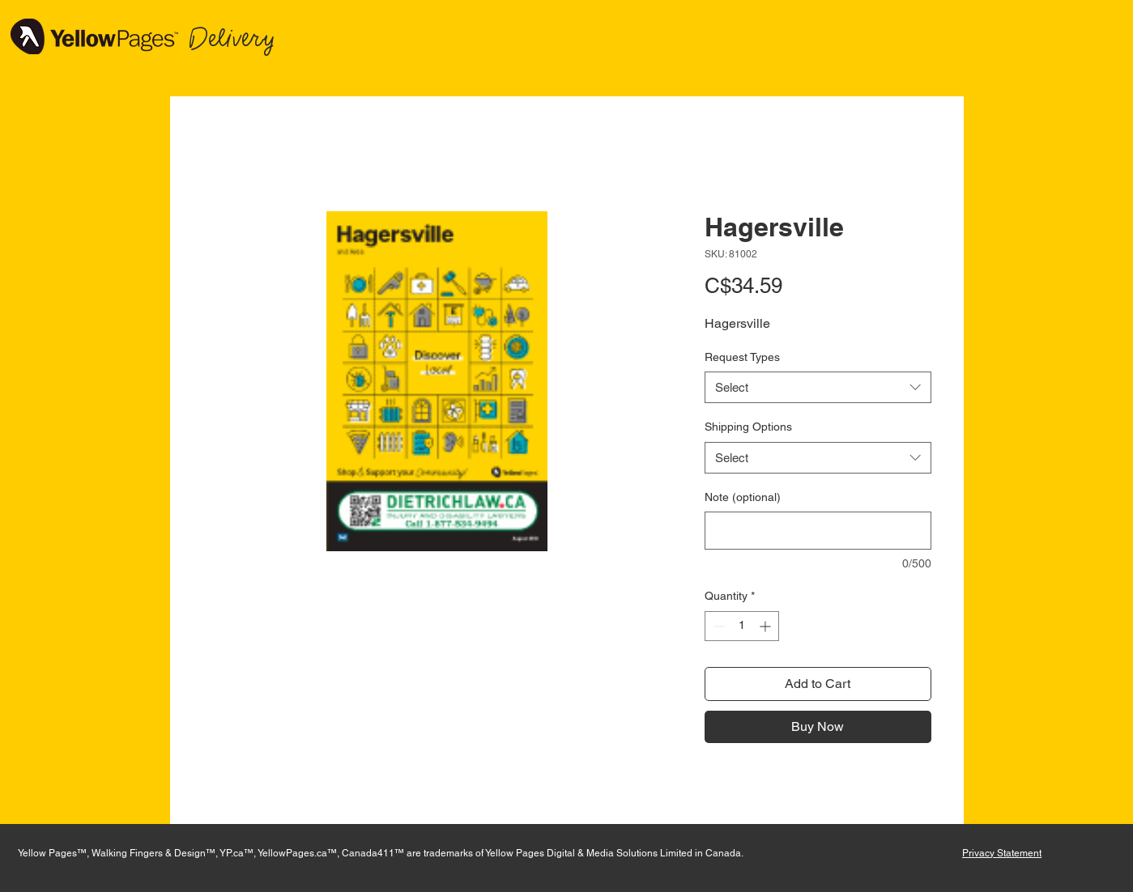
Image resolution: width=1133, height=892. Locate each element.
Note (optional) (743, 497)
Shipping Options (748, 426)
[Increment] (766, 626)
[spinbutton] (741, 626)
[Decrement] (717, 626)
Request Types (742, 356)
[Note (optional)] (818, 530)
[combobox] (818, 387)
